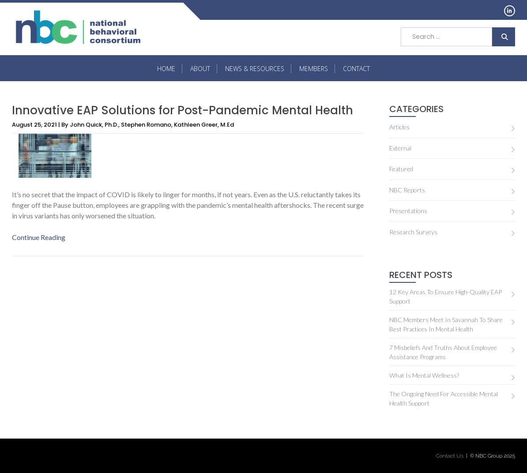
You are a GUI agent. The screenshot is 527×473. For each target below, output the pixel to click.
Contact (356, 68)
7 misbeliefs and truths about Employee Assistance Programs (443, 352)
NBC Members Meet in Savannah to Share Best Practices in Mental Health (446, 324)
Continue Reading (38, 237)
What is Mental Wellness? (424, 375)
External (400, 148)
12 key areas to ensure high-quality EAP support (445, 296)
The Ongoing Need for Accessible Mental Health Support (443, 398)
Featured (401, 169)
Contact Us (449, 456)
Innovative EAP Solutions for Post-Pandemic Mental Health (182, 110)
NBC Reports (407, 190)
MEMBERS (313, 68)
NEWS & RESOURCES (254, 68)
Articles (399, 127)
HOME (166, 68)
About (200, 68)
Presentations (408, 210)
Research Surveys (413, 232)
